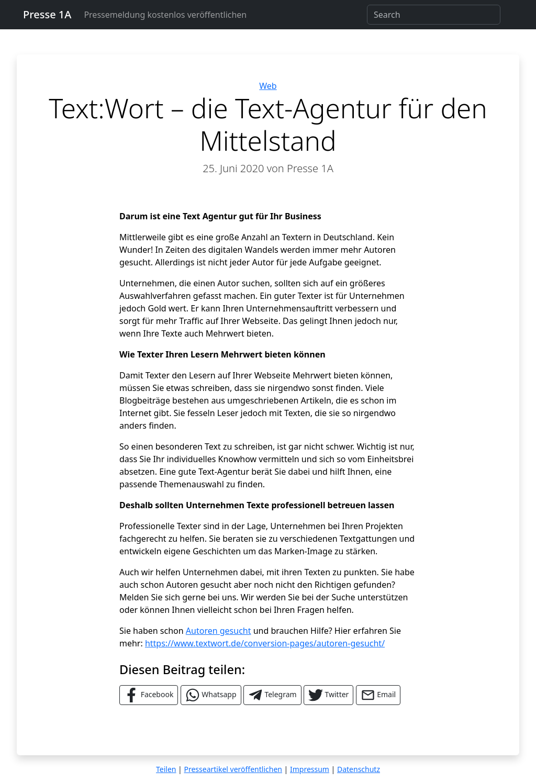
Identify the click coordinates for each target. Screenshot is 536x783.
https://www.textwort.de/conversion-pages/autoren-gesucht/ (265, 643)
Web (267, 86)
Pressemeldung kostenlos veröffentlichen (165, 14)
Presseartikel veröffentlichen (233, 769)
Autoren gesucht (218, 630)
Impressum (309, 769)
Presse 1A (47, 14)
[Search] (433, 15)
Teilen (166, 769)
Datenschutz (358, 769)
